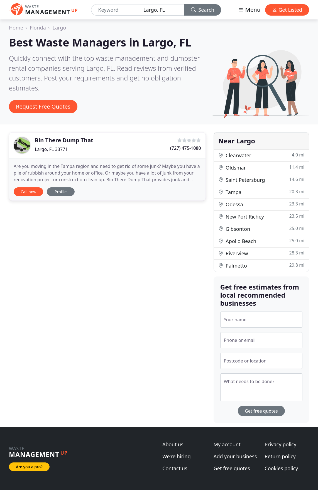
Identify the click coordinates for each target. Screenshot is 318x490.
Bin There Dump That (64, 140)
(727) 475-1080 (185, 148)
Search (202, 9)
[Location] (161, 10)
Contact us (174, 468)
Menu (249, 9)
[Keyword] (115, 10)
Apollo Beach (261, 240)
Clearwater (261, 155)
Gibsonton (261, 228)
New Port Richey (261, 216)
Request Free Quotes (43, 106)
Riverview (261, 253)
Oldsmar (261, 167)
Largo (59, 27)
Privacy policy (280, 444)
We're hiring (176, 456)
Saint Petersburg (261, 179)
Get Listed (287, 9)
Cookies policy (281, 468)
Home (16, 27)
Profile (61, 191)
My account (227, 444)
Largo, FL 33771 (51, 149)
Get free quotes (261, 411)
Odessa (261, 204)
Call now (28, 191)
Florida (38, 27)
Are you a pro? (29, 466)
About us (173, 444)
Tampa (261, 191)
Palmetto (261, 265)
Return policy (280, 456)
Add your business (235, 456)
